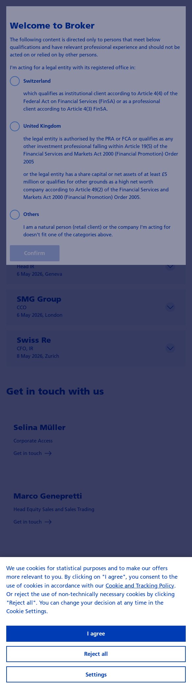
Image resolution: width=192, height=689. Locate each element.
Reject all (96, 653)
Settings (96, 674)
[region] (96, 623)
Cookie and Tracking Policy (140, 585)
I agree (96, 633)
